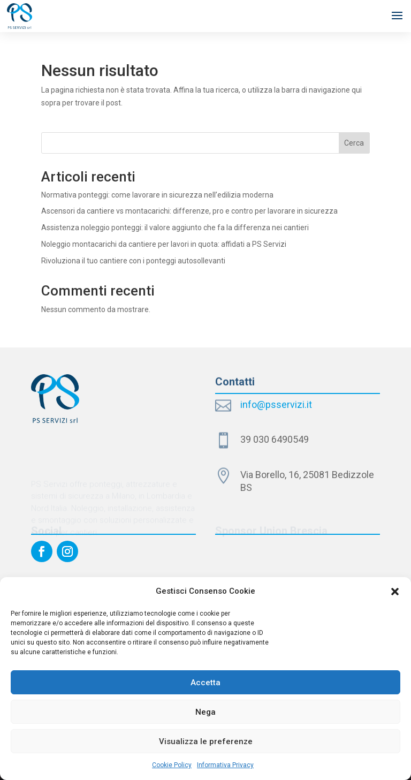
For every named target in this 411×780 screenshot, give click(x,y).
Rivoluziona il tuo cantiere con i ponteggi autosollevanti (133, 260)
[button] (395, 591)
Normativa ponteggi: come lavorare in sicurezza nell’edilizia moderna (157, 195)
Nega (205, 712)
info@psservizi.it (276, 404)
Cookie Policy (172, 765)
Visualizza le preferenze (206, 741)
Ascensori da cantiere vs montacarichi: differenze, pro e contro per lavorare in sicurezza (189, 211)
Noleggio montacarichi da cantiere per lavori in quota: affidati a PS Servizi (163, 244)
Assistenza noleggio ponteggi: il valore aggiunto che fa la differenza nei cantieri (175, 227)
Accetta (205, 682)
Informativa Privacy (225, 765)
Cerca (354, 143)
